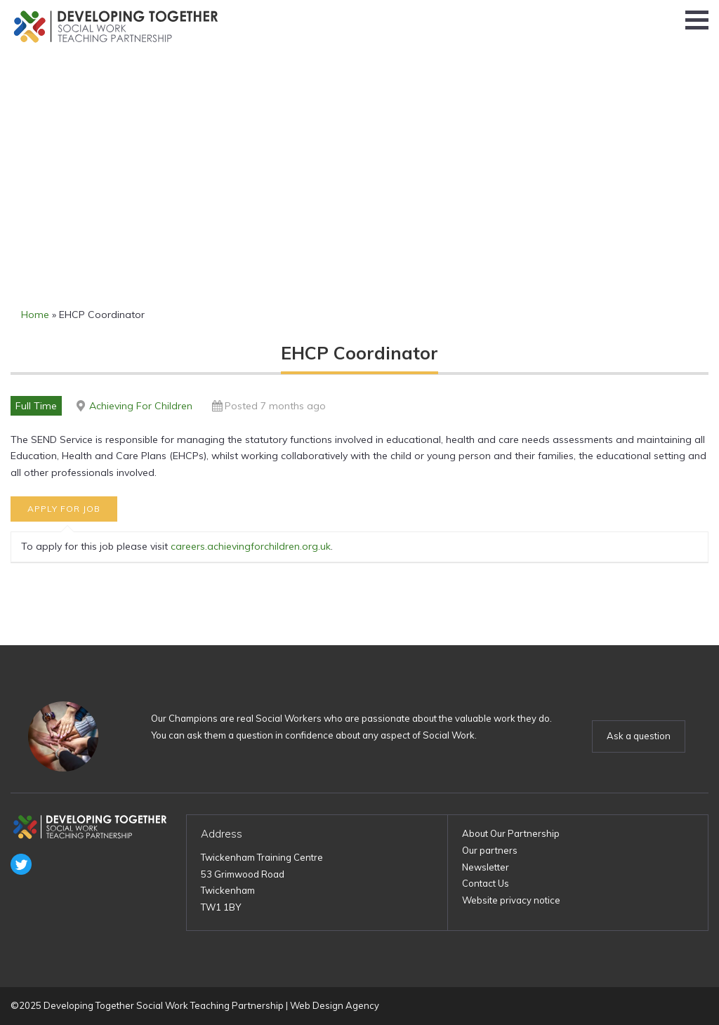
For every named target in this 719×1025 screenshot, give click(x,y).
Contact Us (485, 883)
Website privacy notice (511, 900)
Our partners (489, 850)
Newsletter (485, 867)
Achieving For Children (140, 405)
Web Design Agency (334, 1005)
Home (35, 314)
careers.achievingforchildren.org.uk (251, 546)
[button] (697, 20)
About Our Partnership (511, 833)
